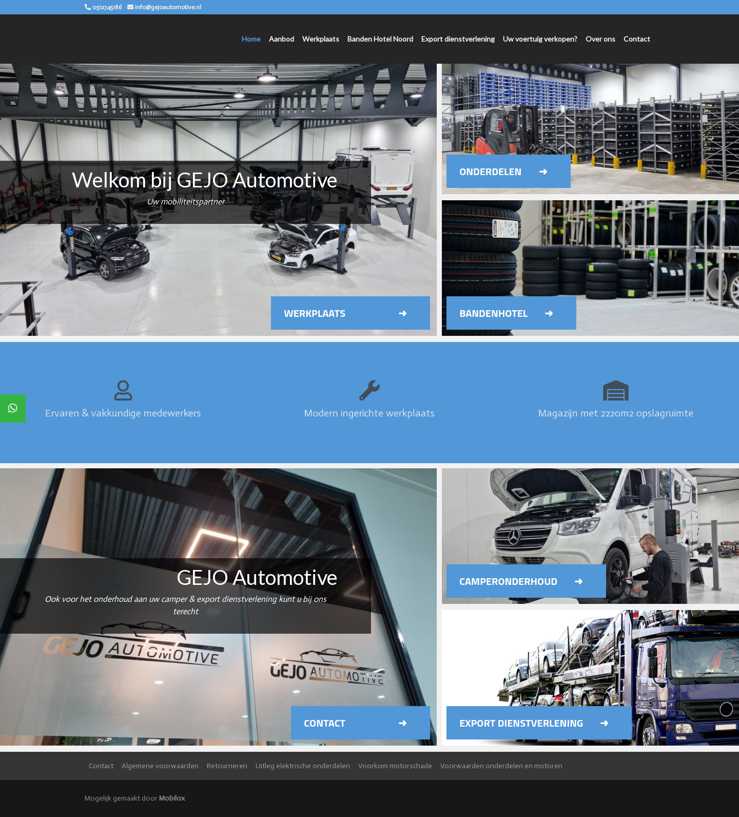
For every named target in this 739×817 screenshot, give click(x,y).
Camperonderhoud (508, 581)
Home (251, 38)
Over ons (600, 38)
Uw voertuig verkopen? (540, 38)
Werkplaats (320, 38)
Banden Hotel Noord (380, 38)
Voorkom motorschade (395, 766)
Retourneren (227, 766)
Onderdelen (490, 171)
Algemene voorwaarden (160, 766)
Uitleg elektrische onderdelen (303, 766)
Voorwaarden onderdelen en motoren (501, 766)
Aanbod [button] (281, 38)
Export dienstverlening (458, 38)
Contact (637, 38)
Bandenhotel (493, 313)
